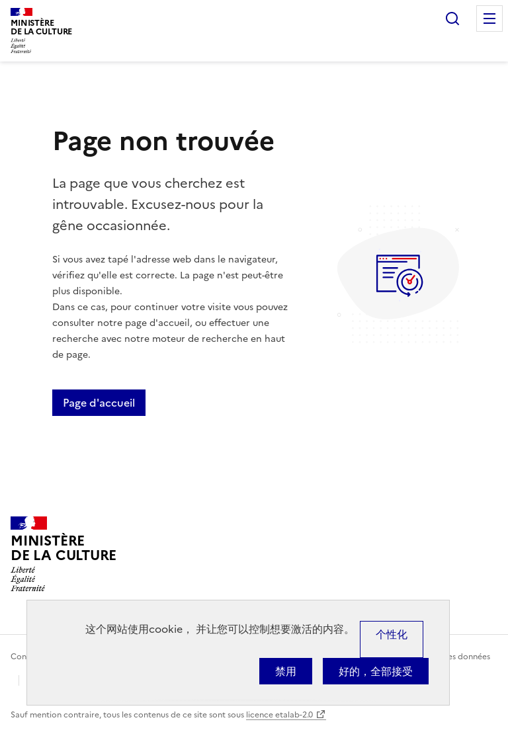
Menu (489, 18)
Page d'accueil (99, 403)
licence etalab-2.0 (279, 715)
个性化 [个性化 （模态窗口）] (391, 634)
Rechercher (452, 18)
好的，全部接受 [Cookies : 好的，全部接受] (376, 671)
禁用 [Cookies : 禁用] (285, 671)
